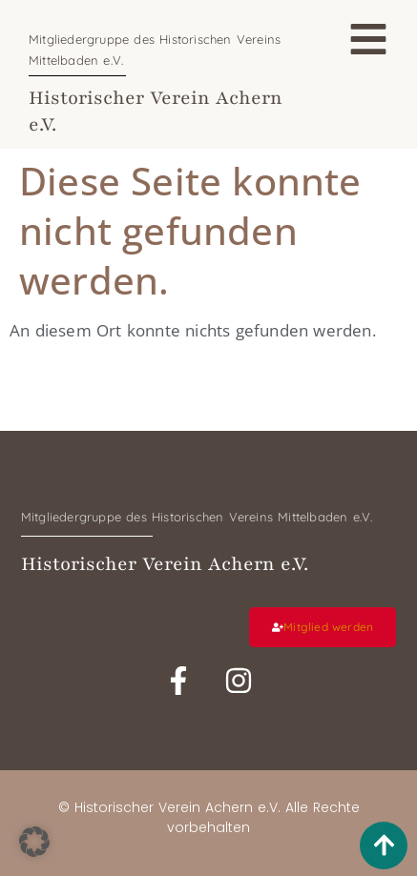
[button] (34, 841)
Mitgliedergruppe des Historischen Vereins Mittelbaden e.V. (197, 516)
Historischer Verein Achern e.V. (164, 564)
